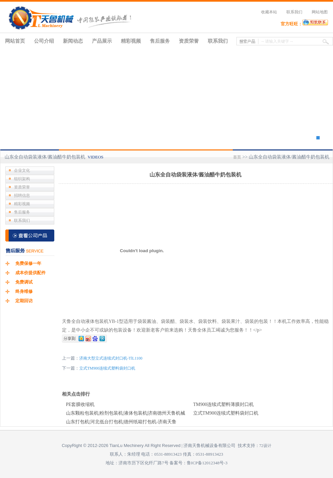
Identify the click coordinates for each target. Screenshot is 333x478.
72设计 (265, 445)
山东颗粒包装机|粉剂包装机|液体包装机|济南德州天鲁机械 (125, 413)
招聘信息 (22, 195)
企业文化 (22, 170)
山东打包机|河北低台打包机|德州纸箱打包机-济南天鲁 (121, 421)
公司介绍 (44, 41)
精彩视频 (131, 41)
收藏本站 (269, 12)
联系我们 (294, 12)
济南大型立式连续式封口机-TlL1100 (111, 358)
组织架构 (22, 178)
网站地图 (320, 12)
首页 (237, 157)
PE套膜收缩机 (80, 404)
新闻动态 (73, 41)
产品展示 (102, 41)
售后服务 (160, 41)
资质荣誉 (189, 41)
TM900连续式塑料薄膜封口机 (223, 404)
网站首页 (15, 41)
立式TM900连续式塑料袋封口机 (107, 368)
